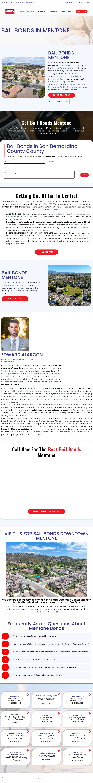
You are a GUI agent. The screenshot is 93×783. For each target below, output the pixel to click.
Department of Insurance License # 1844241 (60, 778)
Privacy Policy (76, 778)
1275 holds (70, 216)
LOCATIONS (31, 11)
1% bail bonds (26, 216)
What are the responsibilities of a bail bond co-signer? (37, 675)
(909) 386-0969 (50, 204)
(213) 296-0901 (15, 703)
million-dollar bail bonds (62, 214)
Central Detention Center (64, 68)
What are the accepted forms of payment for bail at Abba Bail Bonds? (45, 667)
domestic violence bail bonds (50, 391)
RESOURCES (54, 11)
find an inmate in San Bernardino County (34, 201)
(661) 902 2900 (15, 741)
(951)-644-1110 (15, 760)
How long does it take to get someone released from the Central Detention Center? (51, 644)
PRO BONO (42, 11)
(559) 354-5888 (46, 722)
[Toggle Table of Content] (66, 101)
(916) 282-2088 (77, 703)
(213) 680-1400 (77, 741)
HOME (22, 11)
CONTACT (71, 11)
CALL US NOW (81, 11)
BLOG (63, 11)
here (56, 606)
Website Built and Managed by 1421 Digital (36, 778)
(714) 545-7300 (15, 723)
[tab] (46, 636)
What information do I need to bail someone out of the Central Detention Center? (50, 652)
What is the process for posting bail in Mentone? (35, 636)
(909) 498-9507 (53, 209)
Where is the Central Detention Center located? (34, 659)
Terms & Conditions (85, 778)
